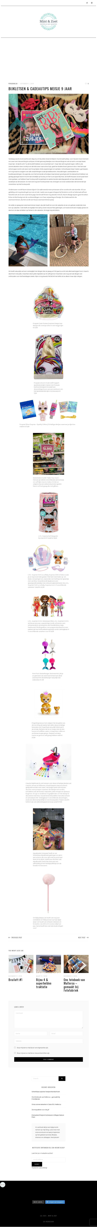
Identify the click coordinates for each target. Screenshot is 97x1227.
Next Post (83, 938)
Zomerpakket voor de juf (40, 1109)
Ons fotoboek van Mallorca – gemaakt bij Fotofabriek (74, 985)
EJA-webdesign (48, 1221)
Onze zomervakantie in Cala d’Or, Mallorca (46, 1104)
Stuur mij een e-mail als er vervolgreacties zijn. (32, 1048)
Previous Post (15, 938)
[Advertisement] (48, 59)
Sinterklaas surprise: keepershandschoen (46, 1091)
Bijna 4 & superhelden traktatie (43, 983)
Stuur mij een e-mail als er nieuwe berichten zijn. (33, 1053)
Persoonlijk (13, 84)
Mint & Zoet (52, 1216)
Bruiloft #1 (16, 980)
